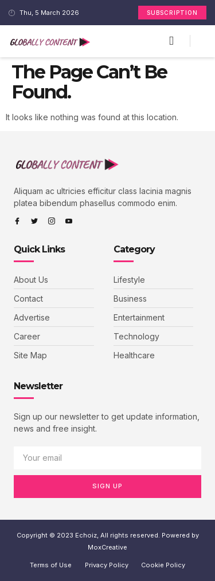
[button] (171, 41)
